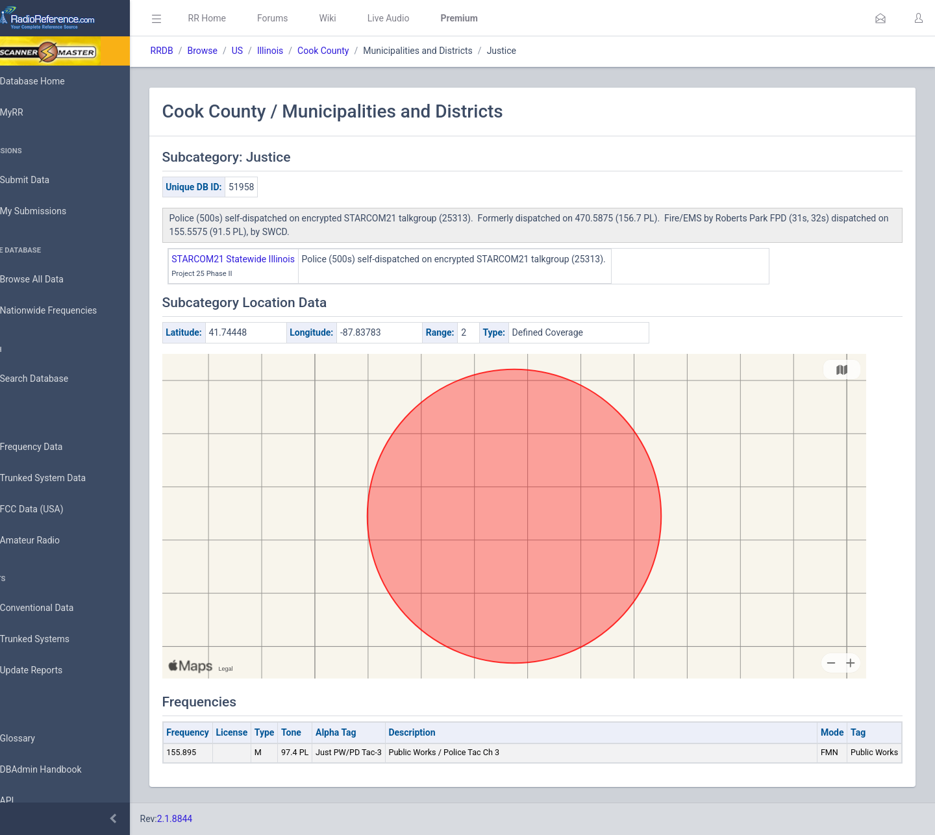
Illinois (306, 50)
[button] (880, 18)
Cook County (360, 50)
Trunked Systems (53, 639)
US (273, 50)
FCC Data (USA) (50, 509)
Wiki (364, 18)
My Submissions (51, 212)
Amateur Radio (48, 540)
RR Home (243, 18)
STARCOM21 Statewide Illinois (270, 259)
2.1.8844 (211, 819)
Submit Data (43, 180)
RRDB (198, 50)
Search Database (52, 378)
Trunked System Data (61, 478)
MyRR (30, 112)
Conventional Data (55, 608)
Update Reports (49, 671)
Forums (309, 18)
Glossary (35, 739)
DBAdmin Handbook (59, 770)
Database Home (50, 81)
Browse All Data (50, 280)
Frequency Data (49, 447)
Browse (239, 50)
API (25, 801)
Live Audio (425, 18)
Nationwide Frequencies (67, 311)
